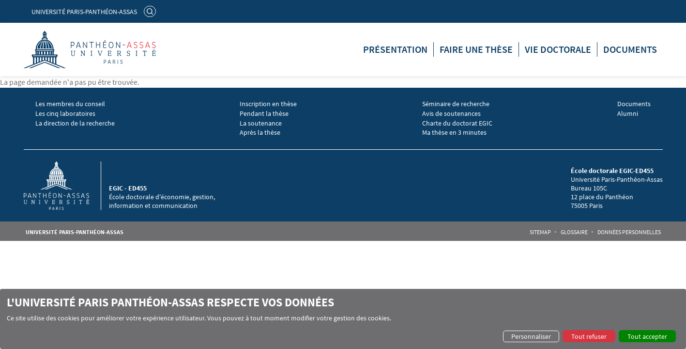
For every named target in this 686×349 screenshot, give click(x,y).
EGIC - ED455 (128, 188)
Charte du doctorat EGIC (457, 123)
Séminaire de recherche (455, 104)
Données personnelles (629, 232)
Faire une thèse (476, 49)
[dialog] (343, 319)
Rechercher (151, 11)
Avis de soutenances (451, 114)
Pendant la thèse (264, 114)
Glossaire (574, 232)
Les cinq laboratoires (65, 114)
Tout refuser (589, 336)
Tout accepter (647, 336)
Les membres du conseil (70, 104)
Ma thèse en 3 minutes (454, 132)
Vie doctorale (558, 49)
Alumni (627, 114)
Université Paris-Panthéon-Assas (84, 11)
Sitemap (540, 232)
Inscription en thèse (268, 104)
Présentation (395, 49)
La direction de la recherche (75, 123)
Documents (630, 49)
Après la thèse (260, 132)
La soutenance (261, 123)
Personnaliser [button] (531, 336)
